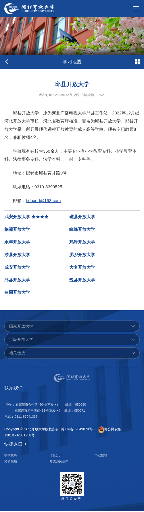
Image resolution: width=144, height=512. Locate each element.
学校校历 (10, 456)
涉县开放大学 (17, 255)
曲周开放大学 (17, 293)
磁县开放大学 (82, 217)
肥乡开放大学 (82, 255)
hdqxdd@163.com (43, 203)
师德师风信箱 (58, 462)
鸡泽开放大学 (82, 243)
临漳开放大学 (17, 230)
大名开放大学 (82, 268)
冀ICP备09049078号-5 (78, 430)
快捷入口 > (15, 444)
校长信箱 (10, 462)
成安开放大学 (17, 268)
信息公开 (55, 456)
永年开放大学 (17, 243)
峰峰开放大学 (82, 230)
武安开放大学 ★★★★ (26, 217)
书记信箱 (101, 456)
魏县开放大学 (82, 281)
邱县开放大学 (17, 281)
